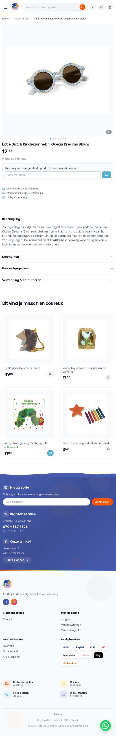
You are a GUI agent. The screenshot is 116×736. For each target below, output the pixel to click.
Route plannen (17, 559)
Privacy (58, 714)
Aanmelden (102, 501)
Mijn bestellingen (71, 624)
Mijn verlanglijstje (71, 630)
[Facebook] (6, 602)
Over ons (8, 645)
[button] (105, 725)
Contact (7, 619)
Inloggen (66, 619)
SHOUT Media (71, 720)
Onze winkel (10, 651)
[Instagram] (14, 602)
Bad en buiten (21, 18)
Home (5, 18)
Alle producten (11, 656)
